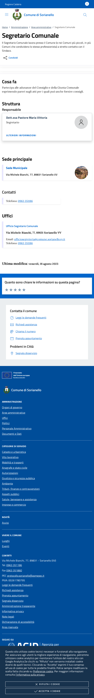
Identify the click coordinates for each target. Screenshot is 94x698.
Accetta (46, 691)
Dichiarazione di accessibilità (18, 622)
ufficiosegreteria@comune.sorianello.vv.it (39, 239)
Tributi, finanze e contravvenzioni (21, 489)
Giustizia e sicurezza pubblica (18, 478)
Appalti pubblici (10, 494)
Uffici (5, 418)
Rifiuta (47, 684)
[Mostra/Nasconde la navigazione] (7, 14)
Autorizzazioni (10, 473)
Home (5, 27)
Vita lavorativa (10, 457)
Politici (6, 423)
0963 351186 (25, 201)
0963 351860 (14, 570)
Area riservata (10, 627)
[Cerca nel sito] (85, 15)
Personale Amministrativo (16, 428)
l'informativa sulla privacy (30, 675)
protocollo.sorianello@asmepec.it (25, 576)
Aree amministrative (41, 27)
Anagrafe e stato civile (14, 468)
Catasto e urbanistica (14, 452)
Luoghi (6, 541)
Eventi (5, 546)
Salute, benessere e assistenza (19, 499)
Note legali (8, 617)
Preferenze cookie (43, 671)
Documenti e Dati (12, 434)
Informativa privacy (13, 611)
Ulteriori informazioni (21, 135)
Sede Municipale (16, 168)
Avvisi (5, 523)
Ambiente (7, 484)
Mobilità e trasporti (13, 462)
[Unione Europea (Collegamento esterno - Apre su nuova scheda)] (47, 375)
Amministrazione (19, 27)
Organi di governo (12, 407)
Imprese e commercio (14, 505)
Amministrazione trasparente (18, 606)
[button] (13, 4)
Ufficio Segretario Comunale (22, 226)
